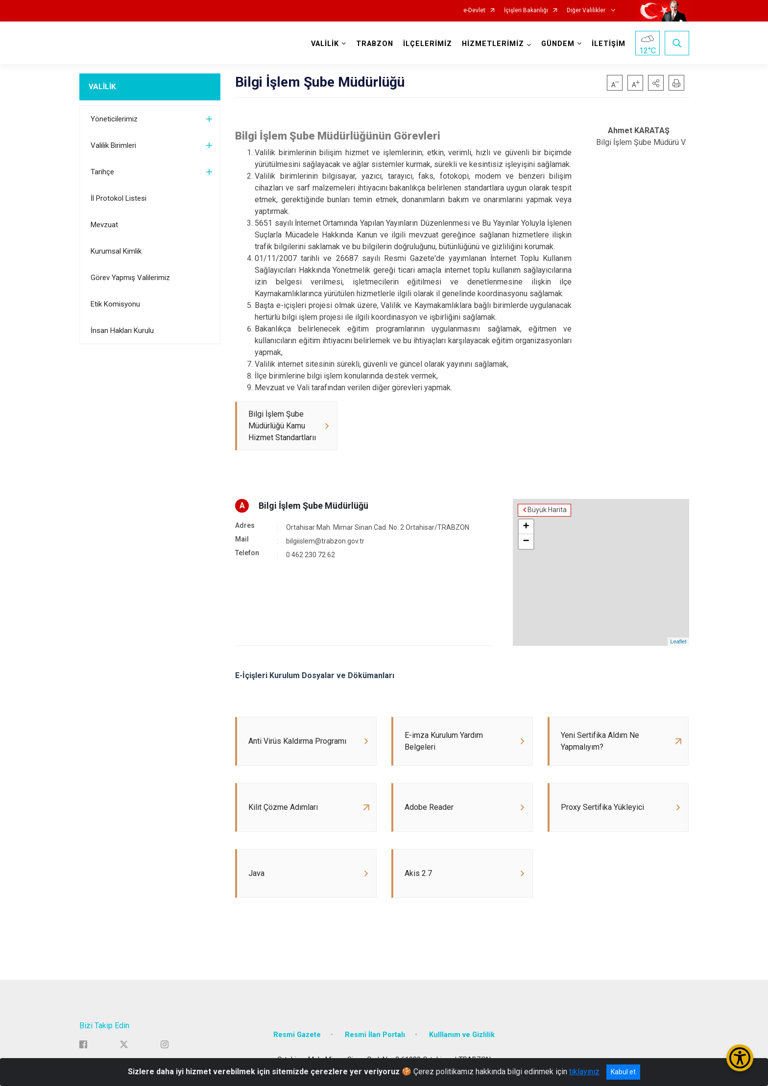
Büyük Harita (547, 510)
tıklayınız (584, 1071)
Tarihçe (102, 171)
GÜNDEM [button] (558, 44)
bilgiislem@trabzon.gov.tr (325, 541)
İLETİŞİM (608, 44)
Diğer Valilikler (587, 10)
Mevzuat (104, 224)
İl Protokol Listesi (118, 198)
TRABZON (374, 44)
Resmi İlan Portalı (375, 1035)
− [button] (526, 541)
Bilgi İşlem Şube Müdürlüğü (313, 505)
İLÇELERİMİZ (427, 44)
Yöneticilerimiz (114, 119)
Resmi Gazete (297, 1035)
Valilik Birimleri (113, 145)
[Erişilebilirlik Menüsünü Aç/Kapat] (739, 1057)
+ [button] (526, 526)
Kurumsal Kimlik (116, 251)
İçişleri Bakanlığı (526, 10)
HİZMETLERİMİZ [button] (493, 44)
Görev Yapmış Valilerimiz (130, 277)
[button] (656, 83)
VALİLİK (102, 86)
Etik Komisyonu (115, 304)
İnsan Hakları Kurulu (122, 330)
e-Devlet (474, 10)
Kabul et (623, 1072)
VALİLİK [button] (325, 44)
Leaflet (678, 641)
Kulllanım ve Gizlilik (462, 1035)
